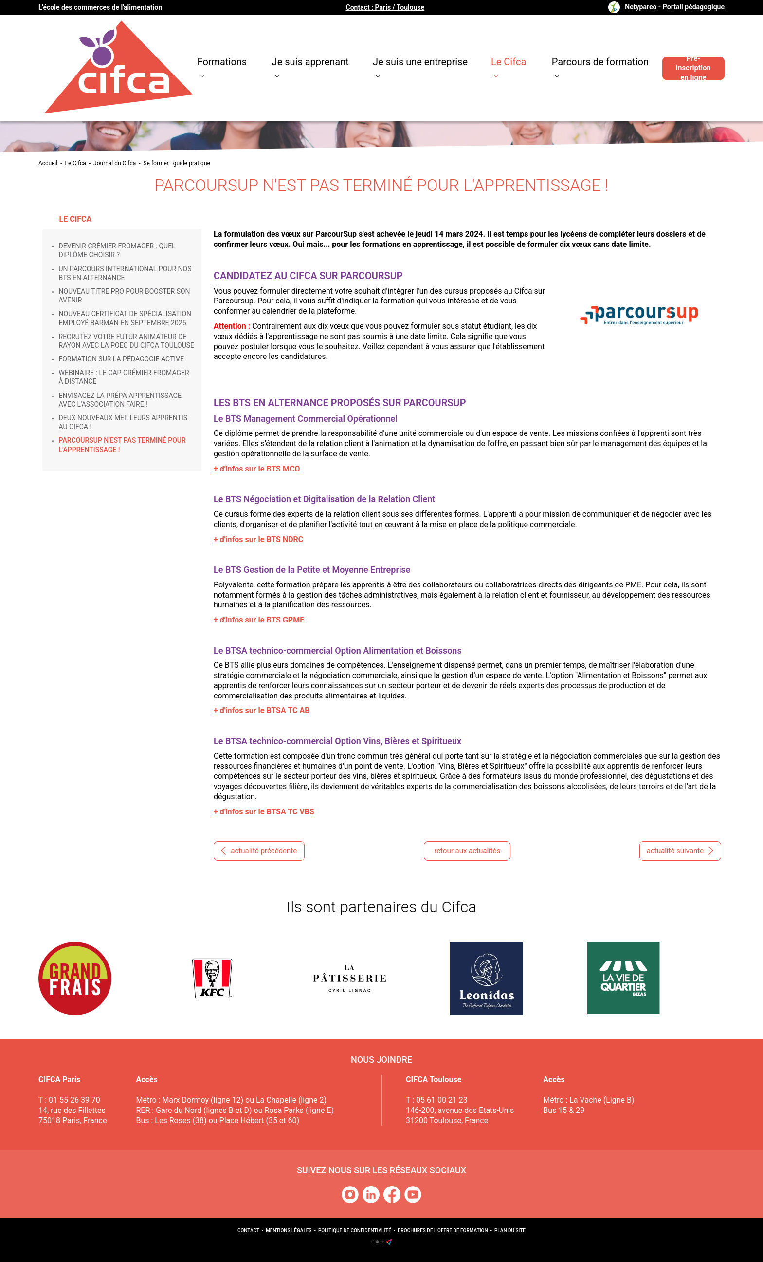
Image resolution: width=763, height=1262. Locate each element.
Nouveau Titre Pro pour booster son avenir (124, 295)
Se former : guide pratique (176, 163)
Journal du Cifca (114, 163)
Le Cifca (480, 49)
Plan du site (510, 1230)
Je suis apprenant (275, 49)
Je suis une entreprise (388, 49)
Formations (185, 49)
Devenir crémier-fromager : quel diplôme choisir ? (117, 250)
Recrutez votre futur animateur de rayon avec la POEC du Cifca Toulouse (126, 341)
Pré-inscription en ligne (689, 48)
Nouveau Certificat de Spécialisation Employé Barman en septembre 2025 (125, 318)
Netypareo (675, 7)
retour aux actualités (467, 851)
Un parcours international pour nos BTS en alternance (125, 273)
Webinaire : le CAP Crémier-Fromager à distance (124, 377)
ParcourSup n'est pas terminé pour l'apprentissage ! (122, 444)
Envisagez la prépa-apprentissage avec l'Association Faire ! (120, 400)
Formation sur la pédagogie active (121, 359)
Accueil (47, 163)
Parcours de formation (573, 49)
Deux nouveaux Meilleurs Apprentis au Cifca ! (123, 422)
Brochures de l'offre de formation (443, 1230)
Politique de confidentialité (354, 1230)
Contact (248, 1230)
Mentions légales (288, 1230)
